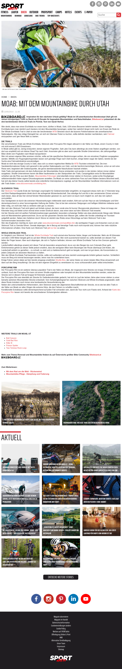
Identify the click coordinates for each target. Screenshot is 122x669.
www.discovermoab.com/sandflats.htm (59, 223)
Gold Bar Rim (12, 340)
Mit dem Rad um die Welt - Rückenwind (24, 372)
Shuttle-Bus (61, 260)
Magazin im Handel (61, 619)
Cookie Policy (61, 628)
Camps (59, 12)
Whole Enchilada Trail (44, 235)
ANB (61, 637)
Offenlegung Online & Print (61, 634)
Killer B (9, 343)
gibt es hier (52, 228)
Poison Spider (12, 345)
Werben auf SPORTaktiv (61, 631)
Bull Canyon (11, 338)
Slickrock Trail (11, 191)
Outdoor (33, 12)
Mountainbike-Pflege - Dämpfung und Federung (27, 374)
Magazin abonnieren (61, 616)
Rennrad (18, 15)
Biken (24, 12)
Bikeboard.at (98, 119)
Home (4, 97)
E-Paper (88, 12)
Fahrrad (110, 134)
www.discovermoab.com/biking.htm (31, 184)
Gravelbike (28, 15)
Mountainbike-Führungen (45, 176)
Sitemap (61, 649)
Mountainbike (6, 15)
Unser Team (61, 643)
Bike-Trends (40, 15)
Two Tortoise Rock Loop (16, 348)
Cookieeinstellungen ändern (61, 625)
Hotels (68, 12)
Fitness (4, 12)
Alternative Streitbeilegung (61, 640)
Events (78, 12)
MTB (55, 132)
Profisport (47, 12)
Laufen (14, 12)
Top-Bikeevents (53, 15)
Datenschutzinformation (61, 622)
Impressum (61, 646)
